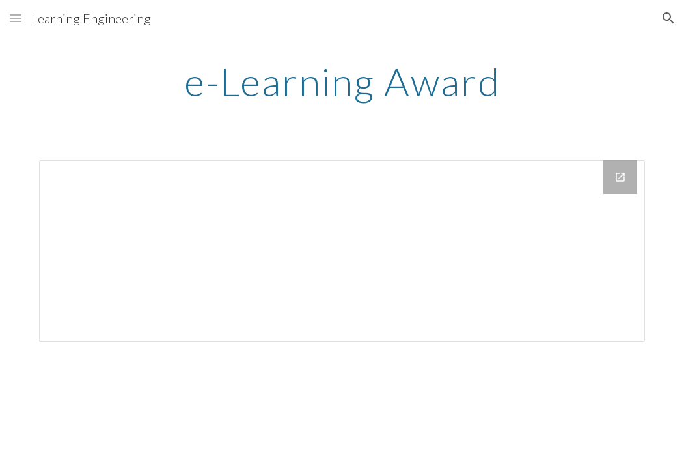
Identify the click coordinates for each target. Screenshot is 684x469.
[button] (15, 18)
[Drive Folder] (342, 251)
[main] (342, 81)
